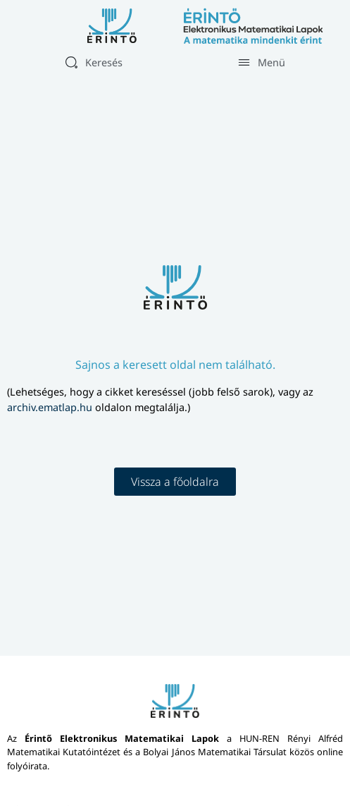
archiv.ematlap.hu (51, 407)
